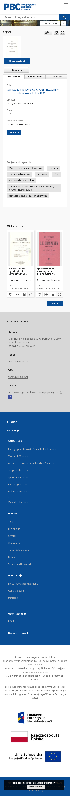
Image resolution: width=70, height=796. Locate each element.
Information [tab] (35, 77)
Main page (13, 430)
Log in (11, 620)
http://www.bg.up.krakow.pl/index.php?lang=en (35, 392)
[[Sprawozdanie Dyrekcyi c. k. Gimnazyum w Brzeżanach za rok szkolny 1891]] (12, 47)
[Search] (64, 17)
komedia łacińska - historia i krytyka (28, 195)
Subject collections (18, 470)
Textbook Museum (18, 456)
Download (15, 70)
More (55, 303)
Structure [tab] (56, 77)
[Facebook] (10, 397)
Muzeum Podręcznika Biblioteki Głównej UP (31, 463)
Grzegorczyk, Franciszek (20, 103)
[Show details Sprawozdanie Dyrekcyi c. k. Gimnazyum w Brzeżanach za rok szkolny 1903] (59, 294)
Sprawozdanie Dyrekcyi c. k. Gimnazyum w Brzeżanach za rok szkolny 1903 (48, 271)
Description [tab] (13, 77)
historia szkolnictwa (19, 174)
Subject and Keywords (20, 564)
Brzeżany (42, 174)
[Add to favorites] (56, 32)
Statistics (13, 597)
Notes (11, 557)
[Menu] (65, 3)
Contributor (14, 543)
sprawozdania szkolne (21, 180)
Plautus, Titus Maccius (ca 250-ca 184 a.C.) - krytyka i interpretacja (32, 188)
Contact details (16, 590)
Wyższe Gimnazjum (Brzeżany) (25, 168)
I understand (36, 786)
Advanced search (50, 23)
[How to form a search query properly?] (63, 23)
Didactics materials (18, 491)
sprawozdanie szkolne (19, 124)
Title (10, 521)
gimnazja (54, 168)
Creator (12, 536)
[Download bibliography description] (17, 294)
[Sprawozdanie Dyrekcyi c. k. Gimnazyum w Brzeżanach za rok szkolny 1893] (21, 249)
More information (46, 783)
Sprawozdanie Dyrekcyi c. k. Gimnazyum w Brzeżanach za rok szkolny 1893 (19, 271)
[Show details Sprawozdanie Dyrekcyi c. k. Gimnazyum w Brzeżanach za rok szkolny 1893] (30, 294)
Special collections (18, 477)
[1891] (10, 114)
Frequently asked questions (23, 583)
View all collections (18, 502)
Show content (17, 61)
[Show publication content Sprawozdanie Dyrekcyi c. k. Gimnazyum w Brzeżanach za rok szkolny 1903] (52, 294)
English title (14, 528)
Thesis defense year (19, 550)
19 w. (56, 174)
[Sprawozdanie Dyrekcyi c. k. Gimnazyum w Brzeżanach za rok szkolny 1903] (49, 249)
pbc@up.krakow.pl (18, 376)
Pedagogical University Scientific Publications (32, 449)
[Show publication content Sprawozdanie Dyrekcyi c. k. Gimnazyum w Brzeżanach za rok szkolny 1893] (24, 294)
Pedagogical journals (19, 484)
